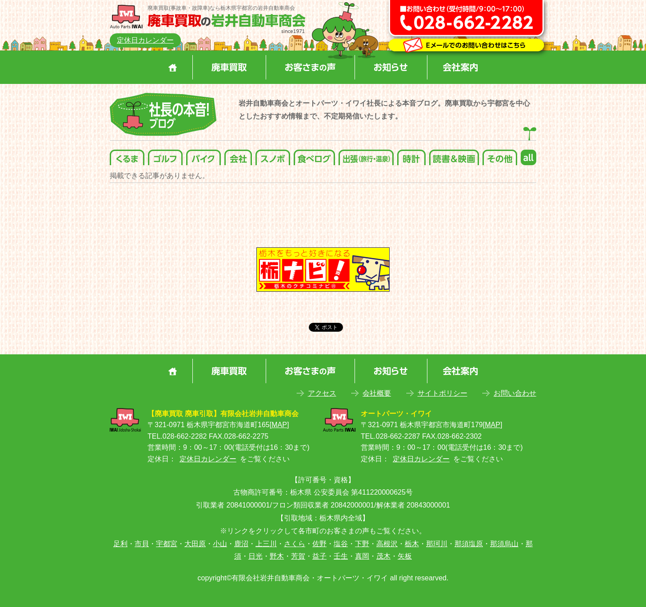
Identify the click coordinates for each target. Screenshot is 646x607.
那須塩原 (469, 543)
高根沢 (387, 543)
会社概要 (377, 393)
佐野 (319, 543)
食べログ (314, 155)
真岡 (362, 556)
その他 (500, 155)
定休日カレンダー (145, 40)
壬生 (341, 556)
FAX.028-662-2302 (452, 436)
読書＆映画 (454, 155)
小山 (220, 543)
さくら (294, 543)
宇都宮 (166, 543)
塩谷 (341, 543)
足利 (120, 543)
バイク (203, 155)
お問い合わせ (515, 393)
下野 (362, 543)
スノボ (272, 155)
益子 (319, 556)
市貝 (142, 543)
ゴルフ (165, 155)
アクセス (322, 393)
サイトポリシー (442, 393)
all (528, 155)
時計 (411, 155)
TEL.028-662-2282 (177, 436)
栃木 (412, 543)
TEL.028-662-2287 (390, 436)
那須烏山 (504, 543)
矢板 (405, 556)
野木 (277, 556)
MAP (279, 424)
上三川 (266, 543)
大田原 (195, 543)
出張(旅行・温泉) (366, 155)
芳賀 (298, 556)
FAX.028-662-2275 (238, 436)
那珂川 (436, 543)
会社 (238, 155)
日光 (255, 556)
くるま (127, 155)
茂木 (383, 556)
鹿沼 (241, 543)
